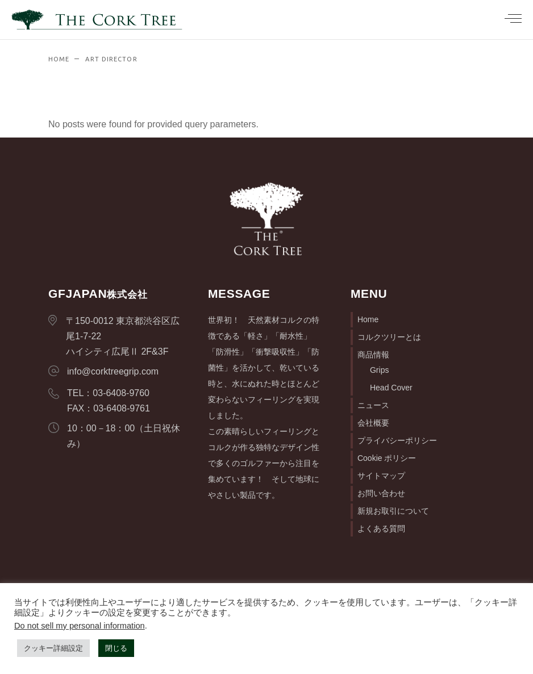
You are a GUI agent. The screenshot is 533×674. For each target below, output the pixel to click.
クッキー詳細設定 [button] (53, 648)
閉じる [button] (116, 648)
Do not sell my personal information (79, 625)
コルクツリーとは (389, 337)
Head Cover (391, 387)
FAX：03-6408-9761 (108, 408)
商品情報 (373, 354)
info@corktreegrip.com (113, 371)
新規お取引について (393, 510)
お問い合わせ (381, 493)
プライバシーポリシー (397, 440)
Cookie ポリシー (386, 458)
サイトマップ (381, 475)
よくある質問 (381, 528)
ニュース (373, 405)
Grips (379, 370)
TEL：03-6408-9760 (108, 393)
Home (367, 319)
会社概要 (373, 422)
